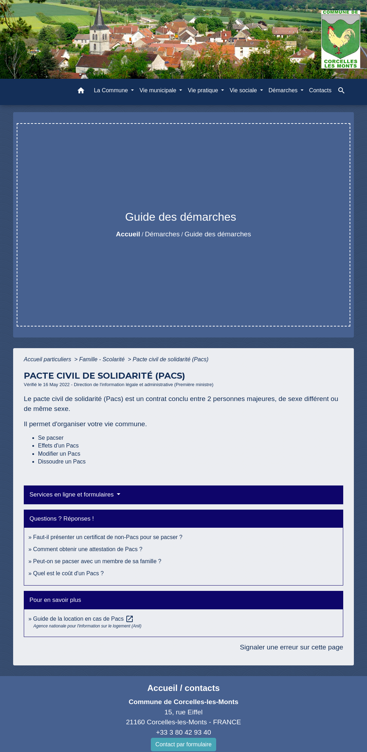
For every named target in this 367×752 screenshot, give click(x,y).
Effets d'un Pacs (58, 446)
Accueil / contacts (183, 688)
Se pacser (51, 438)
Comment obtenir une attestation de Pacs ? (87, 549)
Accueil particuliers (48, 359)
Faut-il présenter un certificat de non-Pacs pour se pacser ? (107, 537)
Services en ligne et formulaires (72, 494)
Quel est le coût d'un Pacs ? (68, 573)
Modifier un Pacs (59, 454)
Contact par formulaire (183, 744)
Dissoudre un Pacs (62, 462)
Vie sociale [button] (244, 90)
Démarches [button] (284, 90)
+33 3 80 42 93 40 (183, 732)
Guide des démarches (218, 234)
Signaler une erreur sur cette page (291, 647)
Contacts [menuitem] (320, 90)
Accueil (128, 234)
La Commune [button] (112, 90)
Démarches (162, 234)
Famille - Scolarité (102, 359)
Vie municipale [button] (158, 90)
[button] (81, 91)
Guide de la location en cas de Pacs (83, 619)
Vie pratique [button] (204, 90)
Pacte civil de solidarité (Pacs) (170, 359)
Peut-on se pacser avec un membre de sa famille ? (97, 561)
